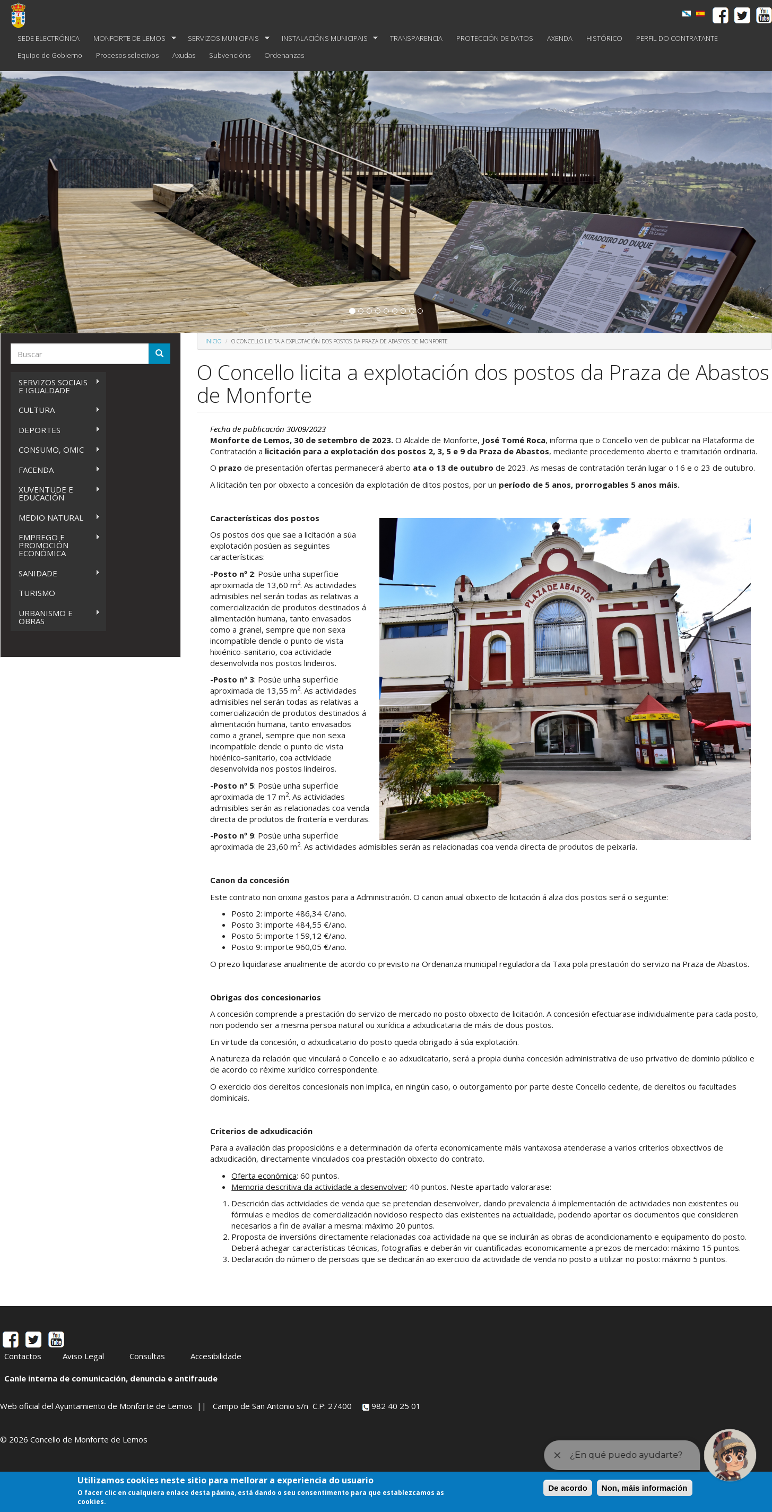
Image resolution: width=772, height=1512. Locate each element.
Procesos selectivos (127, 55)
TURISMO (37, 592)
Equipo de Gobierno (50, 55)
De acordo (567, 1487)
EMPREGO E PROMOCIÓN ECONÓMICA (55, 545)
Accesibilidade (215, 1356)
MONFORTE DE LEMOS (131, 38)
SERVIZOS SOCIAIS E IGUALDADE (55, 386)
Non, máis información (645, 1487)
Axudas (183, 55)
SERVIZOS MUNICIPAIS (225, 38)
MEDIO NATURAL (55, 517)
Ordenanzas (284, 55)
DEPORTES (55, 430)
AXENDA (560, 38)
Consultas (147, 1356)
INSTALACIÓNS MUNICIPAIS (326, 38)
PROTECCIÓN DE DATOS (494, 38)
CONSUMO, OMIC (55, 449)
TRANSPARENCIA (416, 38)
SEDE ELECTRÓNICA (49, 38)
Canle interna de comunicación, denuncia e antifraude (111, 1378)
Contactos (22, 1356)
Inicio (213, 341)
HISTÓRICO (604, 38)
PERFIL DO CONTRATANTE (677, 38)
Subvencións (229, 55)
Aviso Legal (83, 1356)
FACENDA (55, 470)
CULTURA (55, 410)
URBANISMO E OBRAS (55, 617)
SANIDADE (55, 573)
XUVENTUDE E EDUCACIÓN (55, 493)
